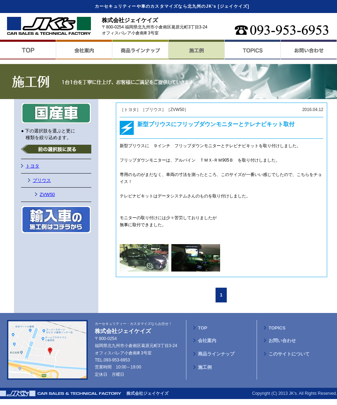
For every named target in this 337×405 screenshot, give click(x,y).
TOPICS (277, 328)
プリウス (42, 180)
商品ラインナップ (216, 354)
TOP (202, 328)
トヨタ (32, 166)
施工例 (205, 367)
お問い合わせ (282, 340)
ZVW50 (47, 194)
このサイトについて (289, 354)
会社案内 (207, 340)
